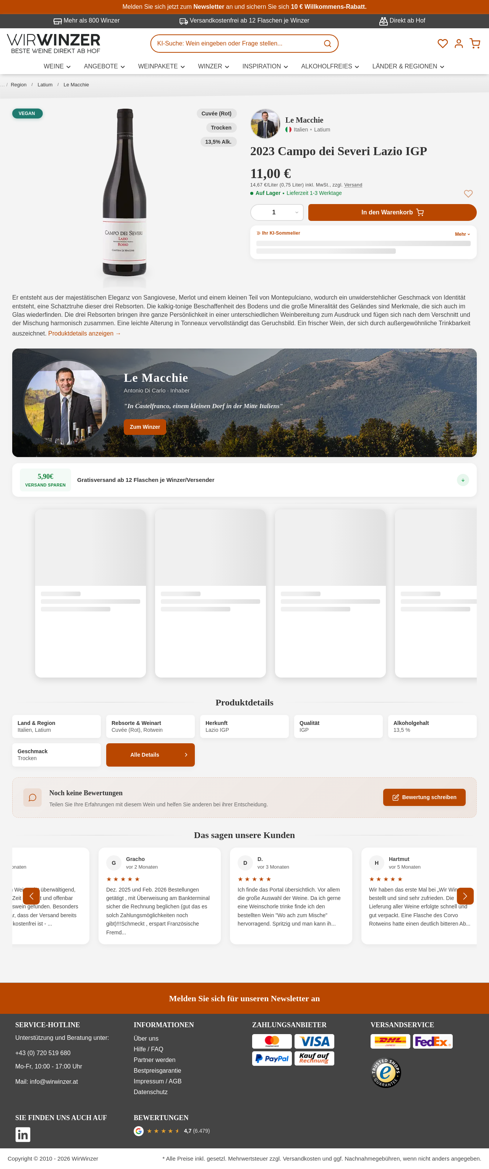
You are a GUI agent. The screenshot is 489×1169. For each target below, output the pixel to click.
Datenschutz (151, 1092)
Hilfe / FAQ (148, 1049)
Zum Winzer (145, 427)
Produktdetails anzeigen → (84, 333)
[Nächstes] (465, 896)
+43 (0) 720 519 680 (43, 1053)
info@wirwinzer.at (54, 1081)
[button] (124, 193)
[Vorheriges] (31, 896)
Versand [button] (353, 185)
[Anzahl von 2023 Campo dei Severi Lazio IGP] (277, 212)
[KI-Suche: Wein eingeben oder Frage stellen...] (235, 43)
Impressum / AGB (157, 1081)
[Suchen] (328, 43)
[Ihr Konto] (459, 43)
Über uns (146, 1038)
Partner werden (154, 1060)
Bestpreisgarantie (157, 1070)
